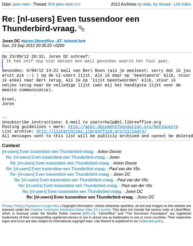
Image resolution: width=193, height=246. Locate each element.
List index (182, 4)
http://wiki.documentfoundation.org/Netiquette (123, 141)
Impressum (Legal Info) (42, 223)
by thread (161, 4)
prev (17, 4)
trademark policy (151, 238)
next (26, 4)
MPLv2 (89, 230)
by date (144, 4)
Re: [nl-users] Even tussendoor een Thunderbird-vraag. (70, 23)
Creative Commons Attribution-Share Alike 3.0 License (71, 227)
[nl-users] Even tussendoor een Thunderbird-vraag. (48, 169)
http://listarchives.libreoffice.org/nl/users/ (91, 147)
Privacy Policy (12, 223)
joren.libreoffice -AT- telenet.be (53, 41)
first (51, 4)
